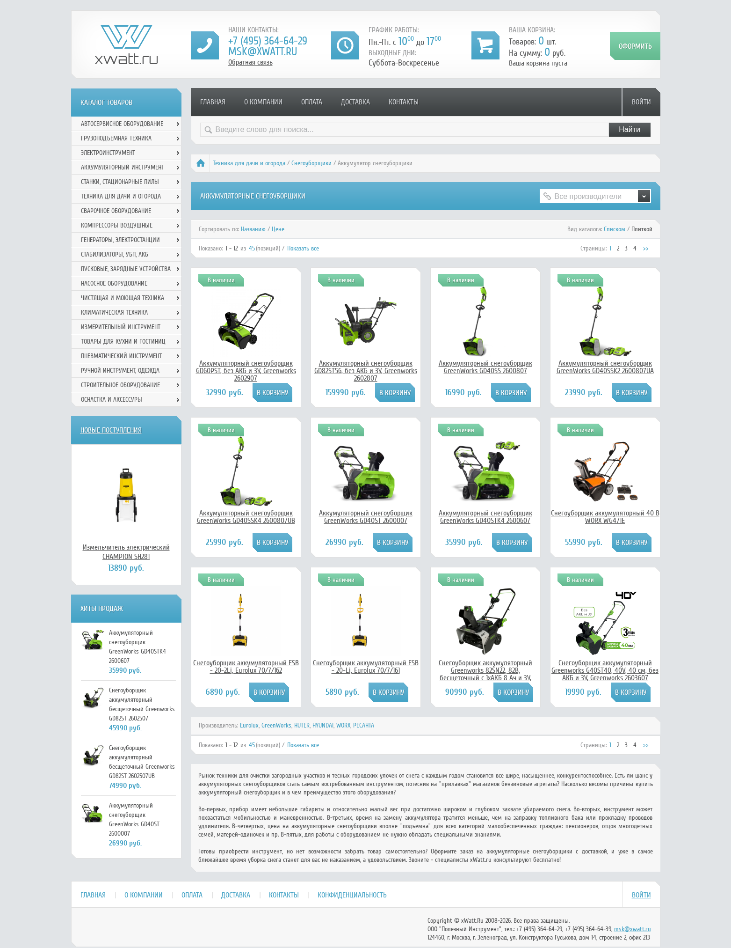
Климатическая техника (114, 312)
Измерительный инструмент (120, 327)
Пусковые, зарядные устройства (126, 269)
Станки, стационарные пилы (120, 182)
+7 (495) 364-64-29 (267, 41)
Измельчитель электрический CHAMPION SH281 (126, 552)
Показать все (303, 248)
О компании (263, 102)
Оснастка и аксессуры (111, 400)
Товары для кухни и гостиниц (123, 341)
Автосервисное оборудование (122, 124)
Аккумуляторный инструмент (122, 167)
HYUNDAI (322, 725)
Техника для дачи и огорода (249, 163)
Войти (641, 102)
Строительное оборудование (120, 385)
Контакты (404, 102)
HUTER (302, 725)
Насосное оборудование (114, 283)
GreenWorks (276, 725)
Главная (212, 102)
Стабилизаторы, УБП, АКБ (114, 254)
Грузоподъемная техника (116, 138)
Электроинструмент (108, 153)
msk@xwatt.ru (262, 52)
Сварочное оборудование (116, 211)
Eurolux (249, 725)
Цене (278, 229)
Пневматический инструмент (121, 356)
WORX (343, 725)
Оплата (311, 102)
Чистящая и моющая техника (122, 298)
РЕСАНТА (363, 725)
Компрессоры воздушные (116, 225)
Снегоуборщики (311, 163)
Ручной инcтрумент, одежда (120, 371)
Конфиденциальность (352, 895)
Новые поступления (111, 430)
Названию (253, 229)
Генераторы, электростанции (120, 240)
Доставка (355, 102)
